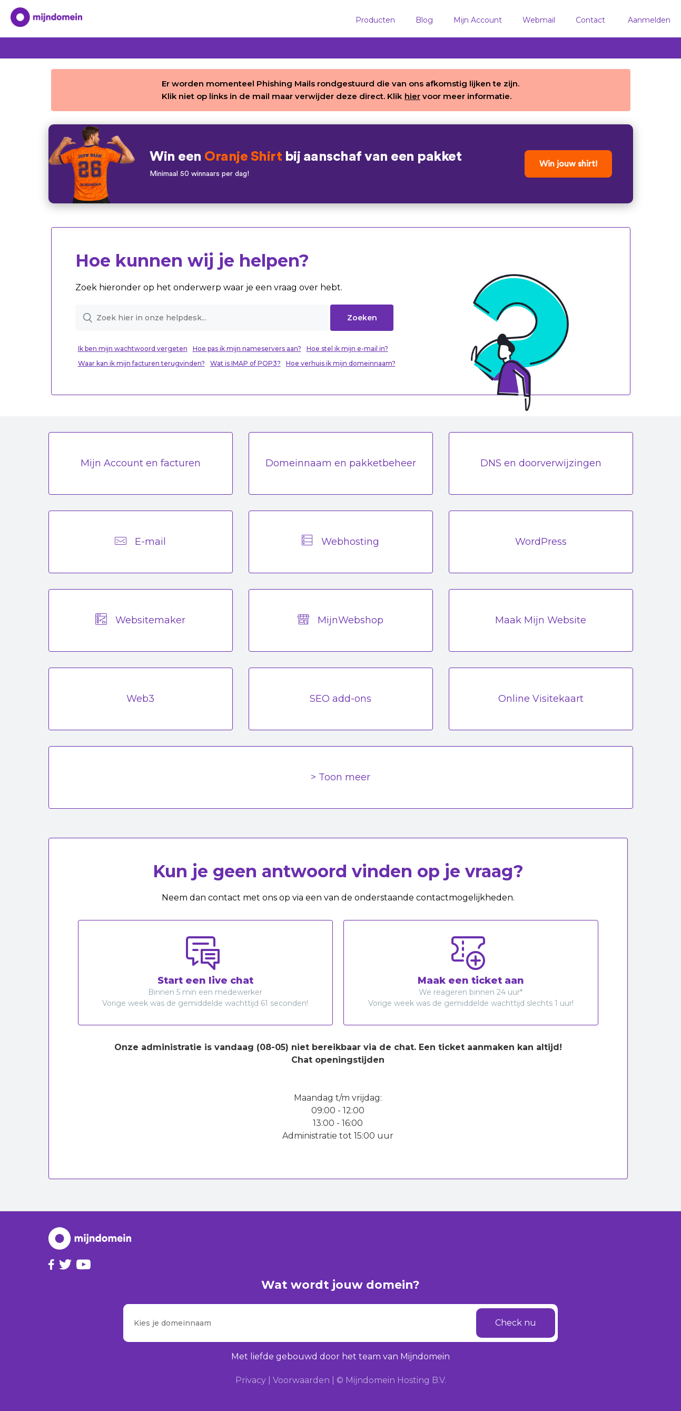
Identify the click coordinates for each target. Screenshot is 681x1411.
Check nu (515, 1323)
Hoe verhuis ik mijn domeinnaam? (341, 363)
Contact (590, 20)
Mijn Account (477, 20)
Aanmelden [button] (649, 20)
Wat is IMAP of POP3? (245, 363)
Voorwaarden (301, 1380)
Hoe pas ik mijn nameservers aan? (247, 348)
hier (412, 96)
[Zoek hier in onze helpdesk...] (202, 318)
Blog (424, 20)
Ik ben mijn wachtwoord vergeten (132, 348)
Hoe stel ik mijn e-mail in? (347, 348)
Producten (375, 20)
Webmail (538, 20)
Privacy (250, 1380)
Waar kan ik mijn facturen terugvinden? (141, 363)
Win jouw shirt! (568, 164)
